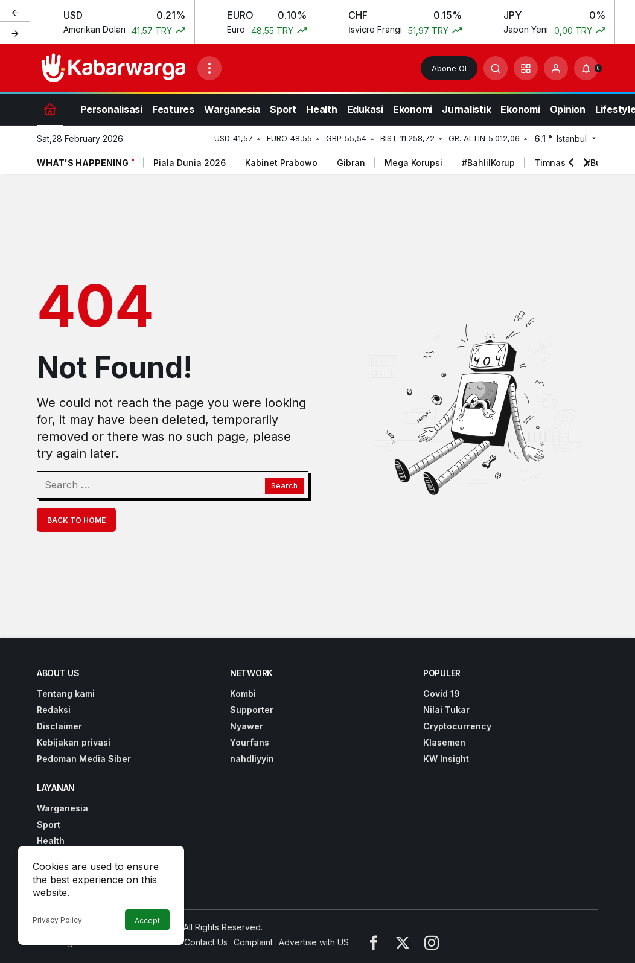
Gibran (351, 163)
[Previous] (15, 11)
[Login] (556, 68)
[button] (526, 68)
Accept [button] (147, 920)
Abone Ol (449, 68)
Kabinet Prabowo (281, 163)
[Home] (50, 109)
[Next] (15, 32)
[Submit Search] (495, 68)
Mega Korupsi (413, 163)
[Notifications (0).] (586, 68)
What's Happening (83, 163)
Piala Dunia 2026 (189, 163)
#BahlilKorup (488, 163)
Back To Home (76, 520)
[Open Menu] (209, 68)
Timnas (550, 163)
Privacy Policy (57, 919)
